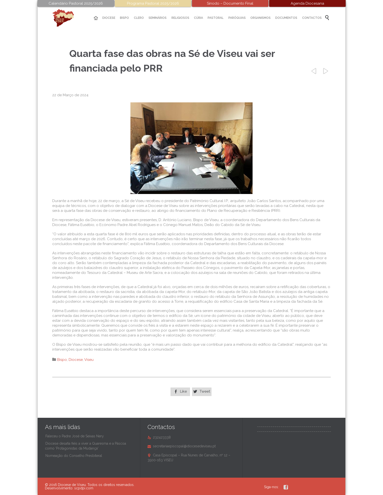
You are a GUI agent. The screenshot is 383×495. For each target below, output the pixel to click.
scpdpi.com (83, 488)
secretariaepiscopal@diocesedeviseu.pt (182, 446)
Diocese (76, 359)
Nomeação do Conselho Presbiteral (73, 456)
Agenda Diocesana (307, 3)
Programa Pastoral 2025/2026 (153, 3)
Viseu (89, 359)
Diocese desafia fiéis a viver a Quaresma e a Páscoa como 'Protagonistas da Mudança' (85, 445)
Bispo (62, 359)
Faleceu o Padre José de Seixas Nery (74, 436)
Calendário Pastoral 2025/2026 (76, 3)
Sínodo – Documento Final (230, 3)
